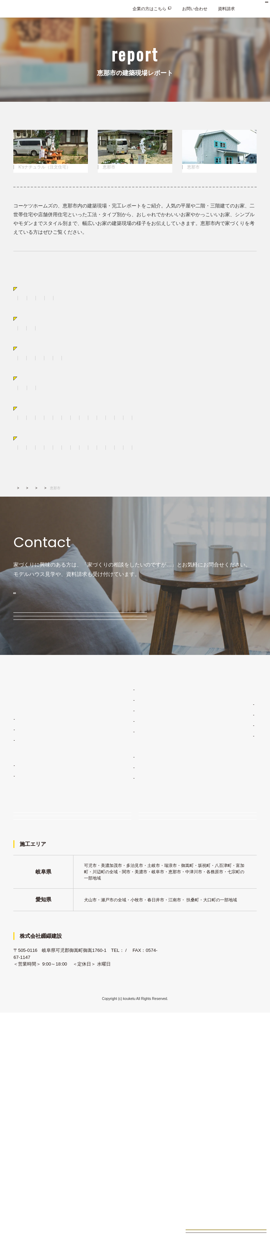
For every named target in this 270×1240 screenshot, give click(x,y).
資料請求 (226, 8)
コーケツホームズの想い (233, 911)
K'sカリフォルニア (34, 916)
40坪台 (89, 448)
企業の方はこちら (149, 8)
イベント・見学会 (45, 1017)
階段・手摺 (58, 492)
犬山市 (156, 527)
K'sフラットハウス (34, 905)
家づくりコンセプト (121, 855)
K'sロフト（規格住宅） (148, 345)
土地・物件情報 (116, 968)
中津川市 (111, 527)
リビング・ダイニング (34, 483)
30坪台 (68, 448)
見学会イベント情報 (226, 1205)
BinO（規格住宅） (100, 345)
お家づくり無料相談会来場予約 (226, 1224)
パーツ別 (30, 472)
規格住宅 (21, 930)
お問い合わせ (194, 8)
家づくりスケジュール (126, 907)
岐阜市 (62, 536)
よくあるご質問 (221, 941)
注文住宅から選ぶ (41, 324)
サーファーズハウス (227, 414)
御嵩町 (135, 527)
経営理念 (218, 880)
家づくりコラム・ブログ (230, 855)
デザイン (113, 876)
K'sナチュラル (30, 895)
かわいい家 (92, 414)
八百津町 (107, 536)
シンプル (149, 414)
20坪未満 (22, 448)
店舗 (107, 379)
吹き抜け (98, 492)
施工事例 (113, 932)
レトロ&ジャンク (183, 414)
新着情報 (215, 926)
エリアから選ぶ (38, 515)
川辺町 (19, 536)
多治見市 (64, 527)
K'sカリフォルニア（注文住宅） (43, 345)
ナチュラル (122, 414)
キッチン (72, 483)
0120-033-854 (58, 688)
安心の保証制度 (120, 897)
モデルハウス (40, 727)
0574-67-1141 (27, 1184)
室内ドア (158, 483)
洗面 (180, 483)
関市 (231, 527)
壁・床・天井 (26, 492)
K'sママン (26, 951)
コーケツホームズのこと (230, 869)
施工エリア (220, 890)
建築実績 (37, 578)
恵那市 (41, 536)
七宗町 (84, 536)
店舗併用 (85, 379)
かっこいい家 (26, 414)
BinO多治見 (28, 941)
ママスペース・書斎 (152, 492)
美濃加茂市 (182, 527)
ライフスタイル (120, 865)
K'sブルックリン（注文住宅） (172, 335)
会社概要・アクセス (229, 901)
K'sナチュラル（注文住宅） (109, 335)
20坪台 (46, 448)
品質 (109, 886)
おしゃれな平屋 (54, 379)
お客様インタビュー (124, 953)
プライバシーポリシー (228, 970)
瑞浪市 (88, 527)
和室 (197, 483)
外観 (115, 483)
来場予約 (161, 996)
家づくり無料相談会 (47, 996)
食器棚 (96, 483)
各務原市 (210, 527)
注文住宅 (21, 884)
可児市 (19, 527)
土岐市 (41, 527)
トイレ (216, 483)
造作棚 (135, 483)
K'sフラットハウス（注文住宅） (43, 335)
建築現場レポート (67, 578)
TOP (16, 578)
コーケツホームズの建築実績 (129, 922)
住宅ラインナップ (30, 869)
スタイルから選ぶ (41, 402)
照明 (120, 492)
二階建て (21, 379)
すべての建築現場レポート (38, 301)
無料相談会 (37, 755)
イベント (34, 783)
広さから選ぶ (36, 437)
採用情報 (215, 956)
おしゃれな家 (60, 414)
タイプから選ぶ (38, 368)
